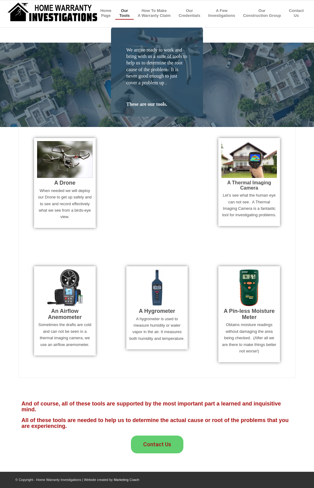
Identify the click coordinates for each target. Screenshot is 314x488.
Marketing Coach (126, 480)
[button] (157, 444)
